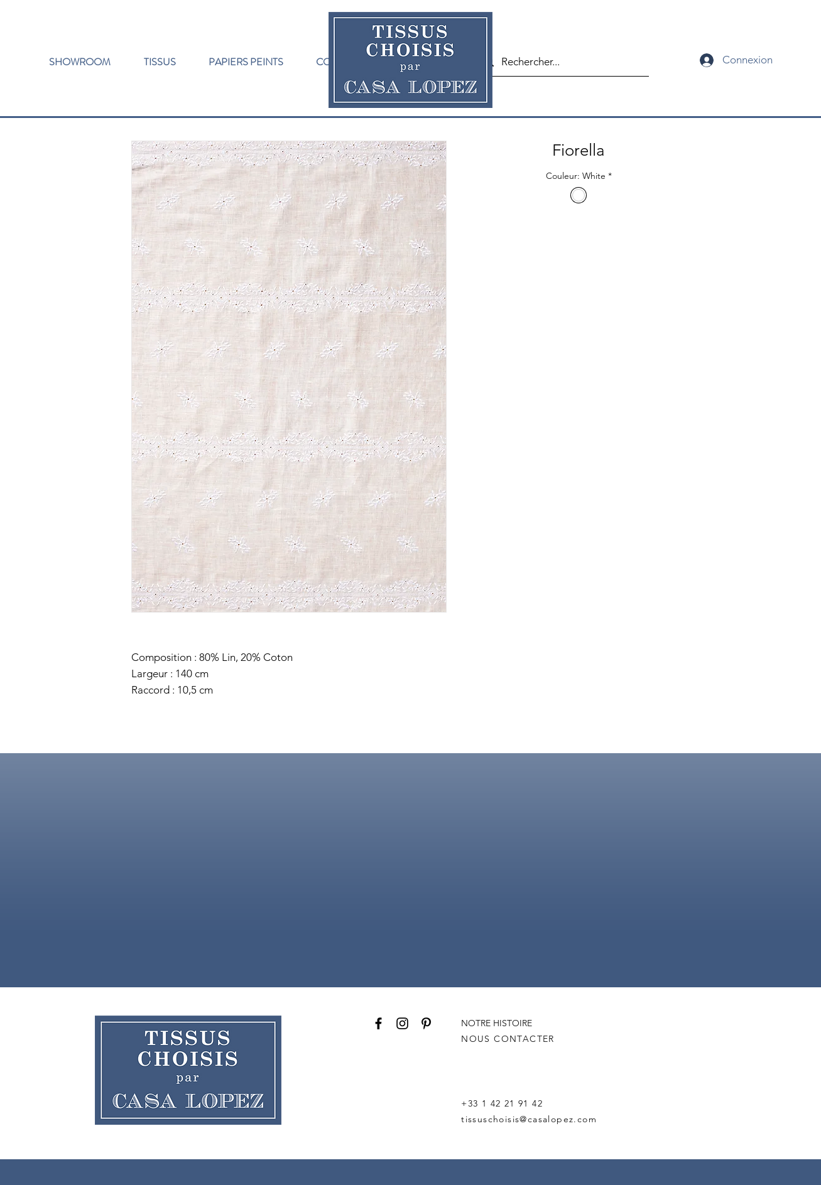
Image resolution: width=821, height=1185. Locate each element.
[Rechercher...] (562, 62)
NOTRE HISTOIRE (496, 1023)
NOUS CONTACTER (508, 1038)
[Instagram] (402, 1023)
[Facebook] (378, 1023)
